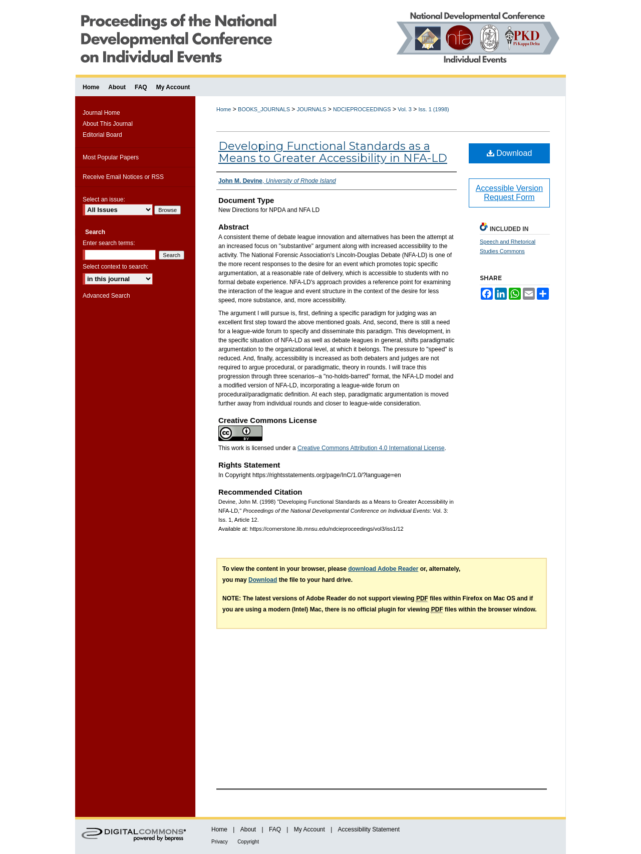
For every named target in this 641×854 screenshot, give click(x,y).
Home (223, 109)
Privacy (219, 841)
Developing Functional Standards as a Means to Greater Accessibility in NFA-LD (332, 152)
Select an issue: (104, 199)
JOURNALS (312, 109)
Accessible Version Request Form (509, 192)
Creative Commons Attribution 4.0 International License (371, 448)
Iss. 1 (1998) (434, 109)
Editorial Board (102, 134)
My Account (309, 829)
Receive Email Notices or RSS (123, 176)
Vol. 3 (405, 109)
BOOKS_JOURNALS (264, 109)
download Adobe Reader (383, 568)
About (248, 829)
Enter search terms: (109, 243)
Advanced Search (106, 295)
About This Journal (108, 123)
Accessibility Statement (369, 829)
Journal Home (101, 112)
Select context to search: (115, 266)
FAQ (275, 829)
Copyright (248, 841)
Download (509, 153)
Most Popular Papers (111, 157)
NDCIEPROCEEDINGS (362, 109)
